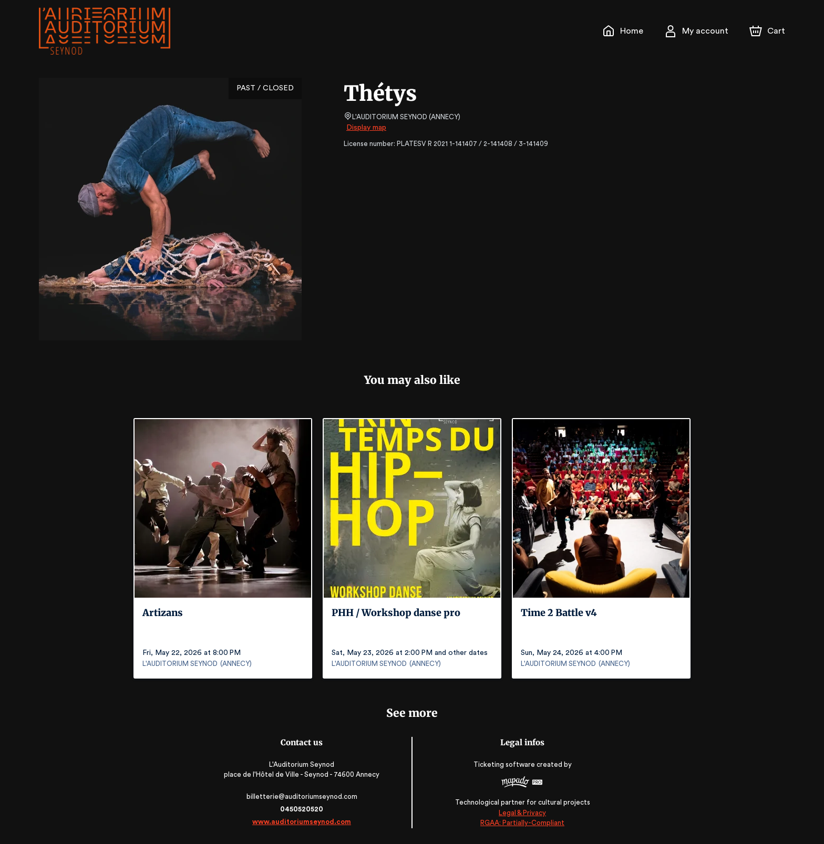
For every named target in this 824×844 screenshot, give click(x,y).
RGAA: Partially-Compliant (520, 823)
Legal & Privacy (520, 813)
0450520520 (303, 809)
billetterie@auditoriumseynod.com (303, 796)
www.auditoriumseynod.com (303, 822)
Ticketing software (504, 764)
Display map (366, 127)
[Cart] (768, 30)
